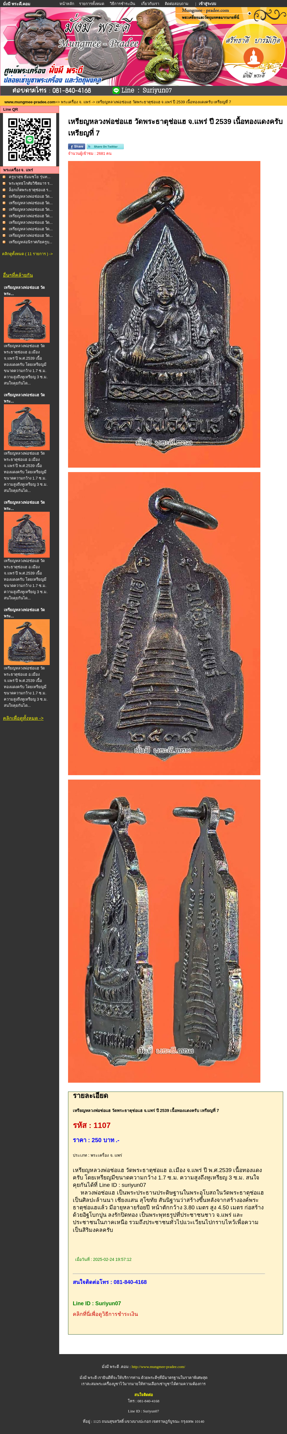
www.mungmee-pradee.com (29, 102)
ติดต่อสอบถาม (177, 3)
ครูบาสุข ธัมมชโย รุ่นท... (30, 177)
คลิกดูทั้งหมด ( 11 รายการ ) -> (27, 254)
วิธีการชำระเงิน (123, 3)
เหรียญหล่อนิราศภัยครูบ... (30, 242)
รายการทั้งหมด (91, 3)
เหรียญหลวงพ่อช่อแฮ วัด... (31, 196)
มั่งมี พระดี (89, 1377)
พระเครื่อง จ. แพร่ (76, 102)
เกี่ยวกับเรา (150, 3)
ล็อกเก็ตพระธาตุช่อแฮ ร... (30, 190)
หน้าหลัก (67, 3)
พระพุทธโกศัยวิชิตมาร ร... (31, 183)
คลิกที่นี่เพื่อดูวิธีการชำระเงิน (105, 1314)
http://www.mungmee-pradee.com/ (158, 1366)
